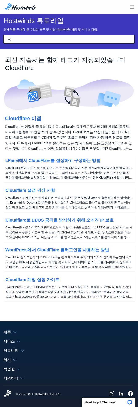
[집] (20, 7)
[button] (108, 401)
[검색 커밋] (9, 39)
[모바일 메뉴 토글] (132, 7)
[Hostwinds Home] (7, 394)
